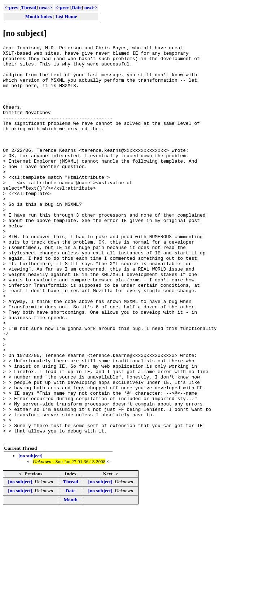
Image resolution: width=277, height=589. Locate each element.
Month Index (38, 16)
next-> (45, 7)
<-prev (11, 7)
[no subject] (30, 534)
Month (71, 578)
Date (77, 7)
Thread (28, 7)
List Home (66, 16)
